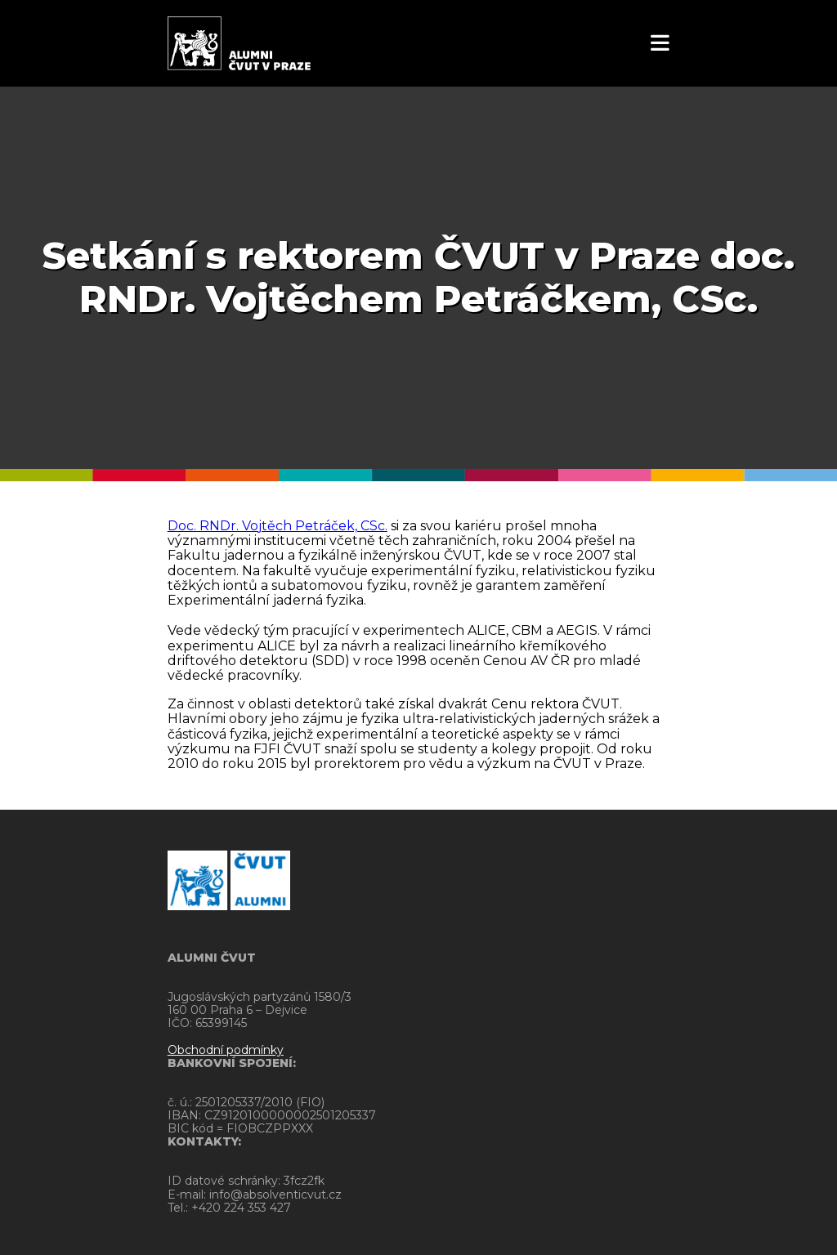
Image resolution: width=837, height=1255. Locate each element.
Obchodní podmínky (226, 1049)
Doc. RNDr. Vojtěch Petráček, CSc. (277, 526)
